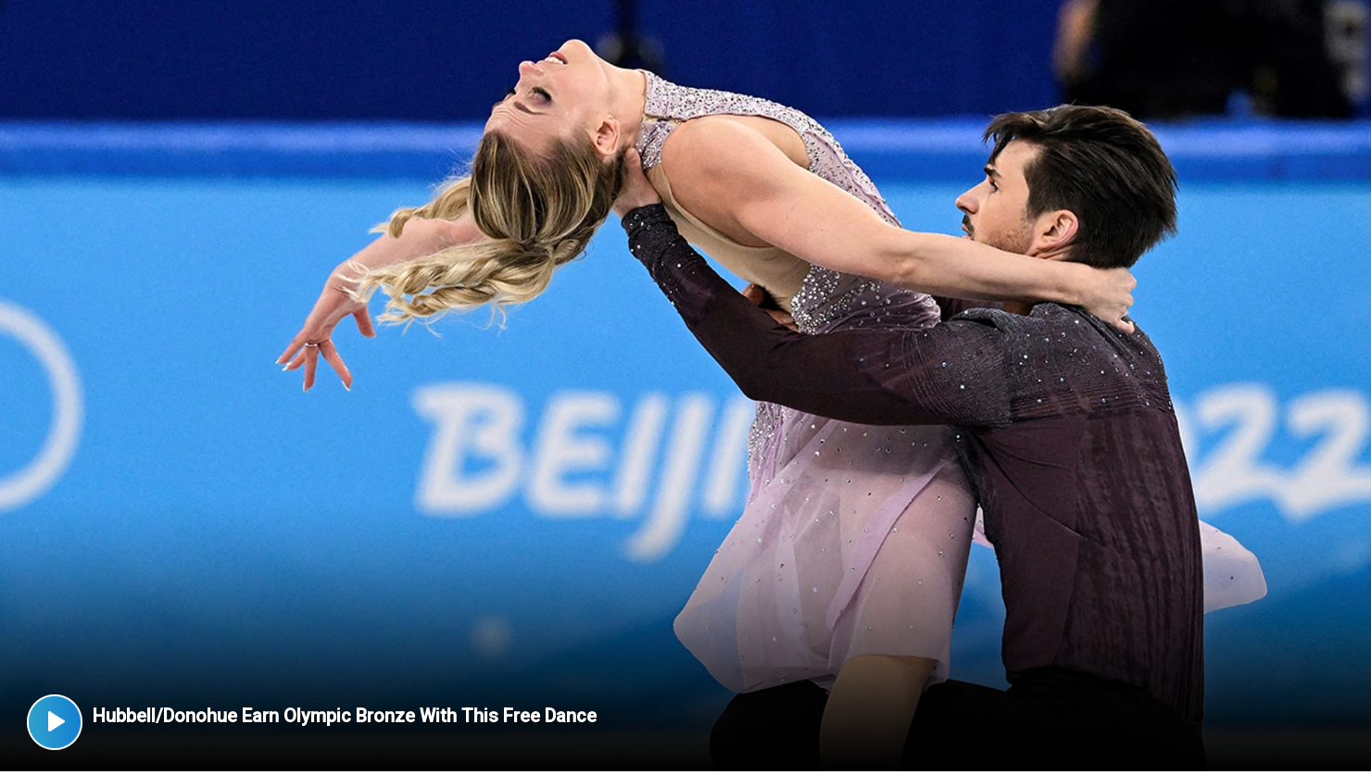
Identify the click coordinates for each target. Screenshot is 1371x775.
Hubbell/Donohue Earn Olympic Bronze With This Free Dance (345, 716)
